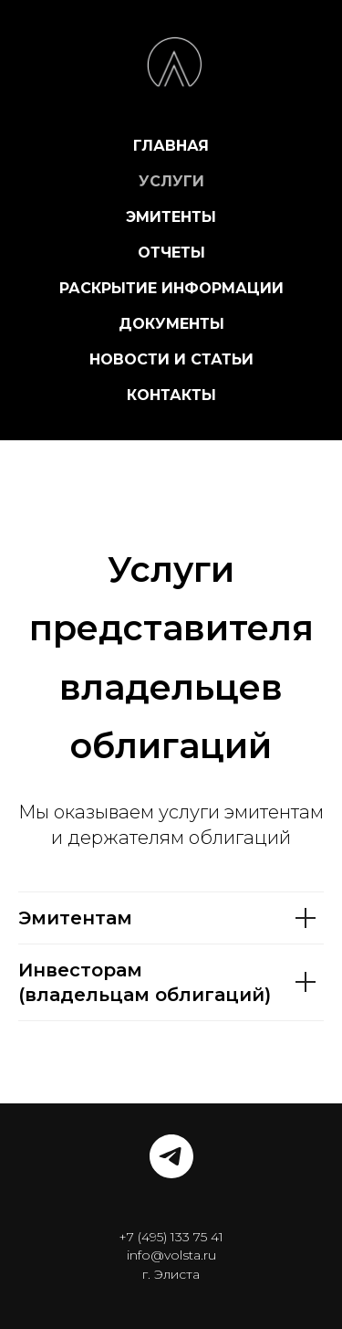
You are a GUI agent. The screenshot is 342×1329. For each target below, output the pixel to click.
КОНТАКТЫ (171, 395)
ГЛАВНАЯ (171, 145)
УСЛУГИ (171, 181)
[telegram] (171, 1156)
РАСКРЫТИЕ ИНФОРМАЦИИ (171, 288)
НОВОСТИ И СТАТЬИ (171, 359)
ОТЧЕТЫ (171, 252)
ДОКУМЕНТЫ (171, 323)
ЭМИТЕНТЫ (171, 217)
